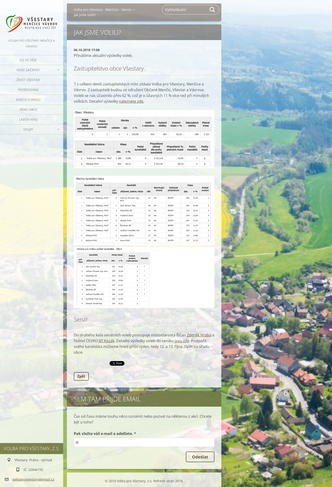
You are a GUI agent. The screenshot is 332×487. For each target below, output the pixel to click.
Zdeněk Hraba (199, 335)
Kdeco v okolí (28, 99)
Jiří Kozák (106, 340)
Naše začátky (28, 70)
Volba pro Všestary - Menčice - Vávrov (102, 9)
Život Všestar (28, 80)
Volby (28, 129)
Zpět (81, 376)
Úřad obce (28, 109)
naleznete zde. (131, 101)
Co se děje (28, 60)
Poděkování (28, 89)
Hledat (213, 9)
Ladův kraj (28, 119)
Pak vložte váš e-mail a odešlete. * (105, 433)
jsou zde (182, 340)
